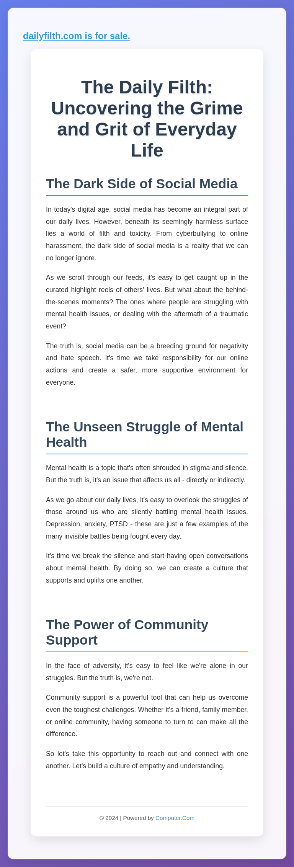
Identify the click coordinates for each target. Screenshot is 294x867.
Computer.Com (174, 818)
